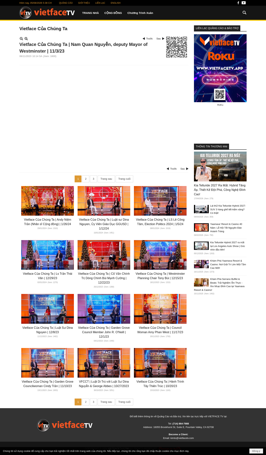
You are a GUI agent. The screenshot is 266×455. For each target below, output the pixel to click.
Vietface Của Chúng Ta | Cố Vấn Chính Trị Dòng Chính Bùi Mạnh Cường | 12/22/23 (104, 278)
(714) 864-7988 (180, 423)
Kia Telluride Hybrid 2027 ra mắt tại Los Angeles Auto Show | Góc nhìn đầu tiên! (227, 246)
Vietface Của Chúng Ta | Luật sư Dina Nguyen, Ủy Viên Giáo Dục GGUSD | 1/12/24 (104, 224)
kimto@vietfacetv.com (182, 438)
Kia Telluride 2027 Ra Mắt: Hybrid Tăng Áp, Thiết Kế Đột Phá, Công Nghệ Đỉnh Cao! (219, 190)
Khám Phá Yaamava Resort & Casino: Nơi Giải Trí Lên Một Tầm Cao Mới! (228, 264)
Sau (158, 38)
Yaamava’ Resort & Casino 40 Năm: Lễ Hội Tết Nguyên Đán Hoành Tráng (226, 228)
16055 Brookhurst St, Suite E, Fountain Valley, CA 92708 (183, 427)
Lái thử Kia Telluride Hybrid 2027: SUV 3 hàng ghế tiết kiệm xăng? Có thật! (228, 209)
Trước (149, 38)
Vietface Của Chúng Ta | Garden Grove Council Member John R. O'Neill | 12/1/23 (104, 332)
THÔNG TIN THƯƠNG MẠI (211, 146)
